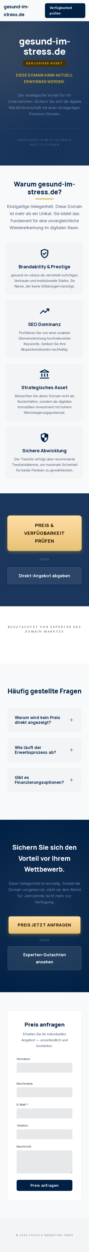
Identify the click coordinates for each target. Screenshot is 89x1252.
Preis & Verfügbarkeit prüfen (44, 533)
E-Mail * (22, 1104)
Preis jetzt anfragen (44, 925)
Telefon (22, 1125)
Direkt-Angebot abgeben (44, 575)
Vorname (23, 1059)
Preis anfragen (44, 1185)
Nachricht (24, 1146)
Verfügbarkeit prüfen (61, 10)
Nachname (25, 1083)
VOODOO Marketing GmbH (51, 1235)
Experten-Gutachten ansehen (44, 958)
